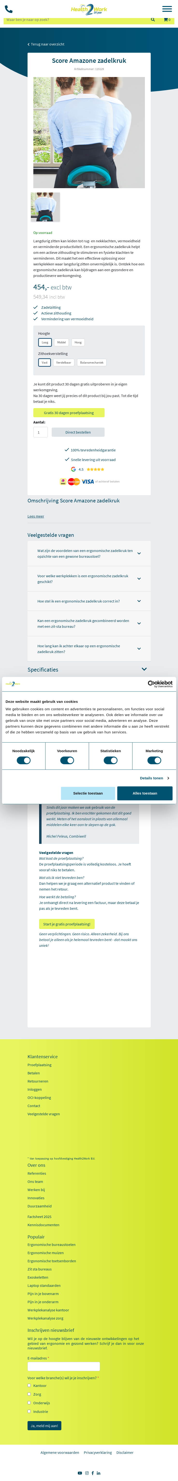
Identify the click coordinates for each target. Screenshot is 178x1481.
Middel (61, 342)
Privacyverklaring (98, 1452)
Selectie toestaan (88, 793)
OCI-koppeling (39, 1097)
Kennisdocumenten (43, 1224)
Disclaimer (125, 1452)
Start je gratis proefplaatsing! (67, 924)
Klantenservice (43, 1056)
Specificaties (87, 669)
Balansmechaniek (91, 362)
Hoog (78, 342)
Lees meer (36, 516)
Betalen (34, 1073)
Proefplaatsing (39, 1064)
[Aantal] (40, 432)
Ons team (35, 1181)
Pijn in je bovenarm (43, 1293)
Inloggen (35, 1089)
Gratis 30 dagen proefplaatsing (69, 412)
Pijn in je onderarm (43, 1301)
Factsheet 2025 (39, 1216)
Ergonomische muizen (46, 1252)
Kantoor (40, 1385)
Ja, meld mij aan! (44, 1425)
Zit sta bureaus (40, 1269)
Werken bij (36, 1189)
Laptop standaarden (44, 1285)
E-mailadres (38, 1358)
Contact (34, 1105)
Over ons (36, 1165)
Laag (45, 342)
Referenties (37, 1173)
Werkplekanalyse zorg (45, 1318)
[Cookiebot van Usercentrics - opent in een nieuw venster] (151, 684)
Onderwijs (41, 1402)
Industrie (40, 1411)
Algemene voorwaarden (60, 1452)
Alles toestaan (145, 793)
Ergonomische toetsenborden (52, 1260)
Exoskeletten (38, 1277)
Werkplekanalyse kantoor (48, 1310)
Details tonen (151, 778)
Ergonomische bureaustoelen (52, 1244)
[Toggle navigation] (167, 9)
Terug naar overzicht (46, 44)
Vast (44, 362)
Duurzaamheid (40, 1206)
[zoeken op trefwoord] (75, 19)
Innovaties (36, 1197)
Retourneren (38, 1081)
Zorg (37, 1394)
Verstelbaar (63, 362)
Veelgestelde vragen (44, 1113)
